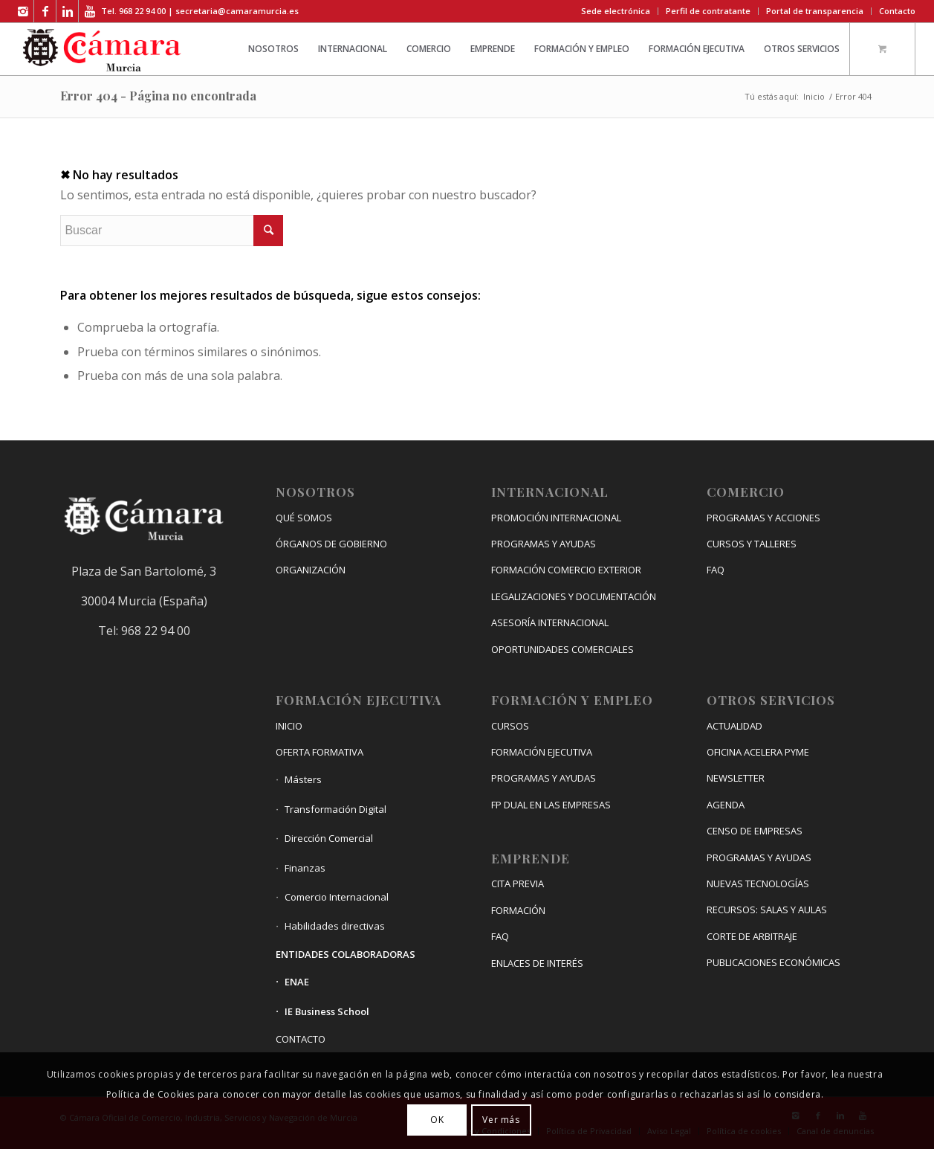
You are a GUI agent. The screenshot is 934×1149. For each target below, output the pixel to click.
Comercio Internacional (337, 897)
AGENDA (726, 804)
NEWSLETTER (736, 778)
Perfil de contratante (708, 10)
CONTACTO (300, 1039)
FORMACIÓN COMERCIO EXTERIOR (566, 569)
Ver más (500, 1119)
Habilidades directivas (335, 926)
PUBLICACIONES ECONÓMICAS (773, 962)
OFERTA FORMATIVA (319, 752)
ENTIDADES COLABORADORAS (345, 954)
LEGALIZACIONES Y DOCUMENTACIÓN (573, 596)
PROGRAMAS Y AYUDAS (543, 543)
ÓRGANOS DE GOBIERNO (331, 543)
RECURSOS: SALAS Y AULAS (767, 909)
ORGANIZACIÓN (311, 569)
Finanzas (305, 868)
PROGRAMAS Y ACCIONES (763, 517)
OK (437, 1119)
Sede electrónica (615, 10)
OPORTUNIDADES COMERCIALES (562, 649)
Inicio (814, 96)
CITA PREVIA (517, 883)
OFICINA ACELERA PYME (758, 752)
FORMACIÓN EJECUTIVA (541, 752)
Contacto (897, 10)
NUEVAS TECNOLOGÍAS (758, 883)
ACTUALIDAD (734, 726)
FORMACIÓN (518, 910)
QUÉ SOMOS (304, 517)
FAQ (500, 936)
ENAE (297, 981)
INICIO (289, 726)
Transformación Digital (335, 809)
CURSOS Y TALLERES (752, 543)
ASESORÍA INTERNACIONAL (550, 622)
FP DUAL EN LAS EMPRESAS (551, 804)
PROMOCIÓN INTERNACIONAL (556, 517)
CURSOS (510, 726)
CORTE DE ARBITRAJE (752, 936)
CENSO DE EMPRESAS (754, 830)
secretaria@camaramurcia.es (237, 10)
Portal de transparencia (814, 10)
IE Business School (327, 1011)
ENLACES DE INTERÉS (537, 963)
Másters (303, 779)
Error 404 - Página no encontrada (158, 95)
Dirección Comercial (329, 838)
